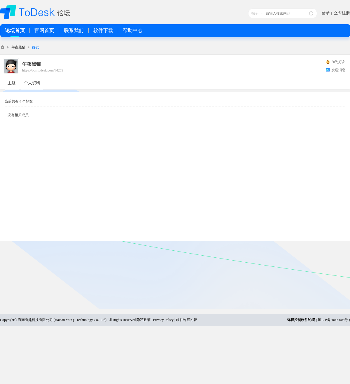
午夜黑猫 (18, 47)
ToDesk (2, 47)
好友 (35, 47)
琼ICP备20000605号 (333, 320)
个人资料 (32, 83)
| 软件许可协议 (185, 320)
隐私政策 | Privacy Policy (155, 320)
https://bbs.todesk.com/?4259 (42, 70)
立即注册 (342, 13)
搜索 (311, 13)
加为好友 (338, 62)
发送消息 (338, 70)
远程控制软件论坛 (301, 320)
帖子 (254, 13)
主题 (12, 83)
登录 (325, 13)
